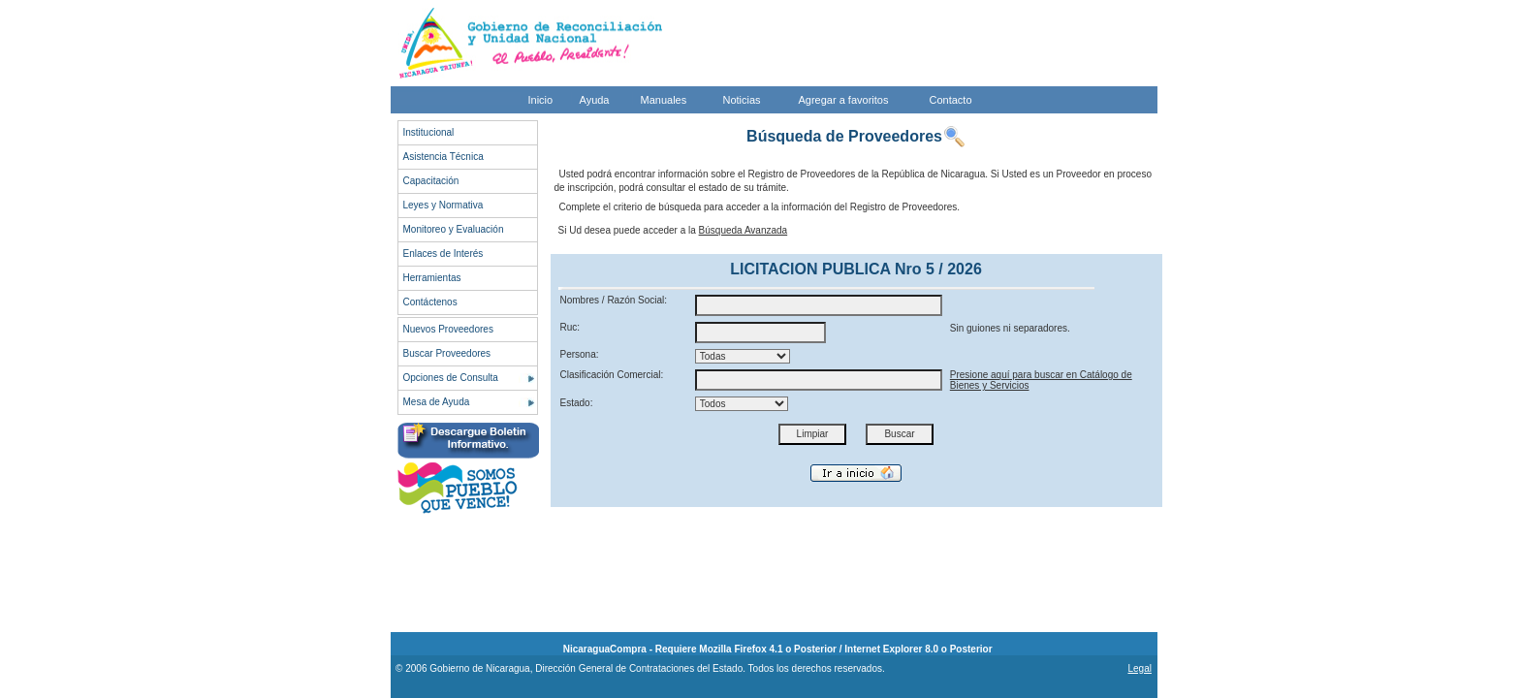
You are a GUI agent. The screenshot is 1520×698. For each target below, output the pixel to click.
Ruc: (570, 327)
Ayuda (595, 100)
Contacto (951, 100)
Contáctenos (430, 302)
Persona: (579, 354)
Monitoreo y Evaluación (453, 229)
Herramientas (432, 277)
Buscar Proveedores (447, 353)
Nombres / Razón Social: (614, 300)
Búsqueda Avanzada (743, 230)
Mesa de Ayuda (436, 402)
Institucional (429, 132)
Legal (1139, 668)
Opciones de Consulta (450, 377)
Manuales (664, 100)
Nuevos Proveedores (448, 329)
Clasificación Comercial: (612, 374)
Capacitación (431, 180)
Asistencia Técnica (443, 156)
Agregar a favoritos (844, 100)
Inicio (541, 100)
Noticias (742, 100)
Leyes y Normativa (443, 205)
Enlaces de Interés (443, 253)
